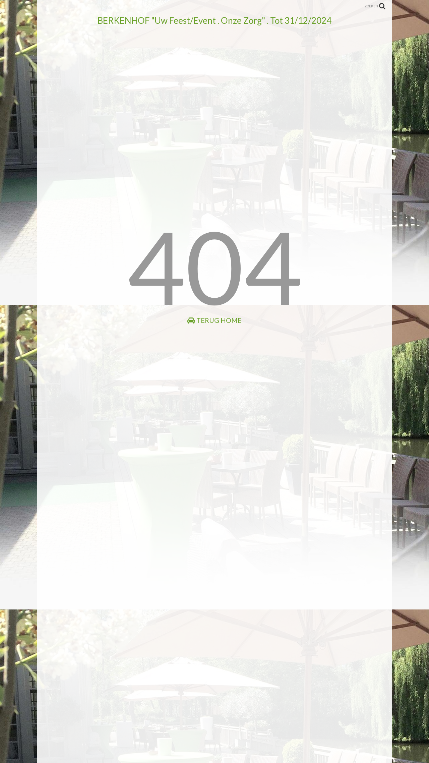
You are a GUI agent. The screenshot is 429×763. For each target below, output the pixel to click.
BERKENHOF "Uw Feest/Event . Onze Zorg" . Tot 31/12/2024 (214, 20)
